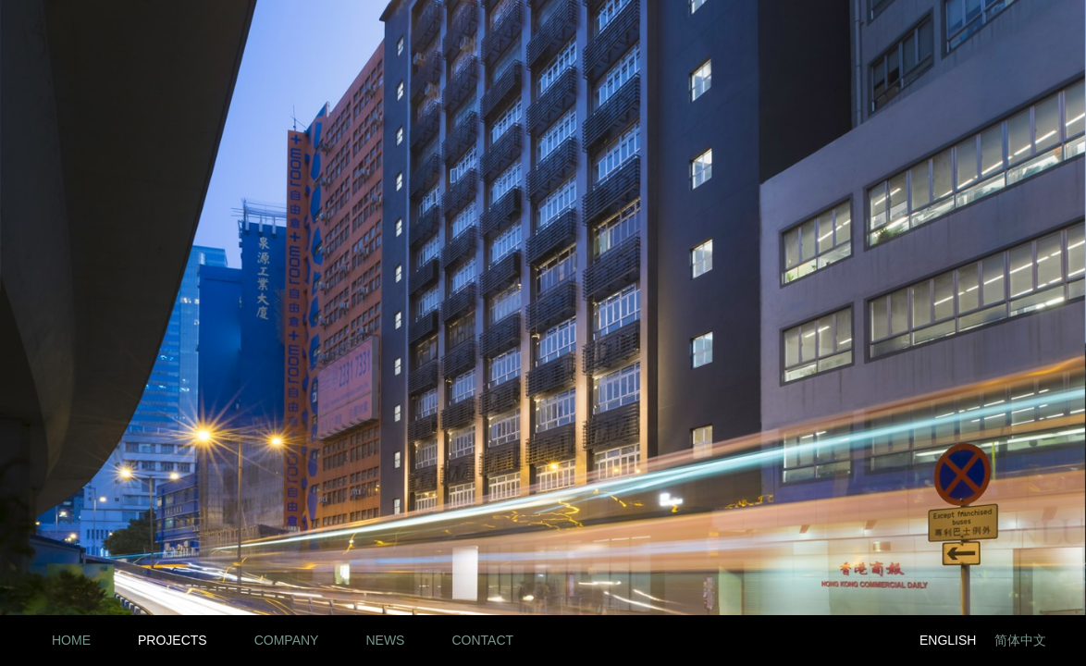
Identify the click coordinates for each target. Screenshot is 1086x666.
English (947, 640)
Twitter (875, 640)
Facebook (833, 640)
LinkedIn (792, 640)
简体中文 (1020, 640)
